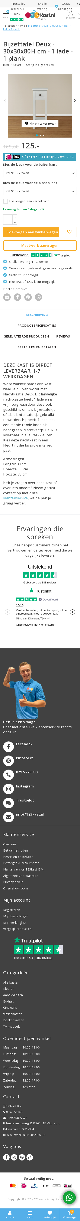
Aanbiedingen (13, 995)
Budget (8, 1001)
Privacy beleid (13, 882)
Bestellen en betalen (36, 347)
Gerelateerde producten (26, 336)
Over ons (10, 844)
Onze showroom (15, 888)
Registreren (11, 910)
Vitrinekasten (12, 1014)
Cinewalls (10, 1008)
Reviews (63, 336)
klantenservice (15, 498)
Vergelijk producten (17, 929)
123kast (16, 65)
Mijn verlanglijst (14, 923)
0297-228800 (13, 1112)
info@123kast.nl (15, 1117)
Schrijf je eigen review (40, 65)
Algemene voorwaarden (20, 876)
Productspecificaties (37, 325)
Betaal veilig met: (39, 1178)
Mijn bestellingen (15, 916)
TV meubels (11, 1026)
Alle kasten (11, 982)
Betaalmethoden (15, 850)
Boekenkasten (13, 1020)
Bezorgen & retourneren (21, 863)
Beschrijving (37, 314)
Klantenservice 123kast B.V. (23, 869)
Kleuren (8, 989)
